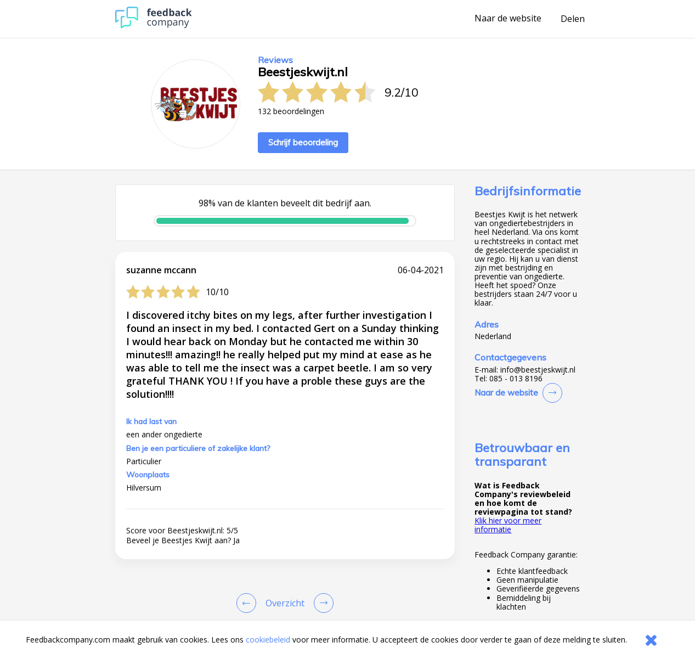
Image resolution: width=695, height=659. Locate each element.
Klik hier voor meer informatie (507, 524)
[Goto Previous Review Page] (248, 603)
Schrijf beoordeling (303, 142)
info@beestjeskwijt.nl (537, 369)
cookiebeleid (268, 639)
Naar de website (507, 18)
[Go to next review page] (321, 603)
